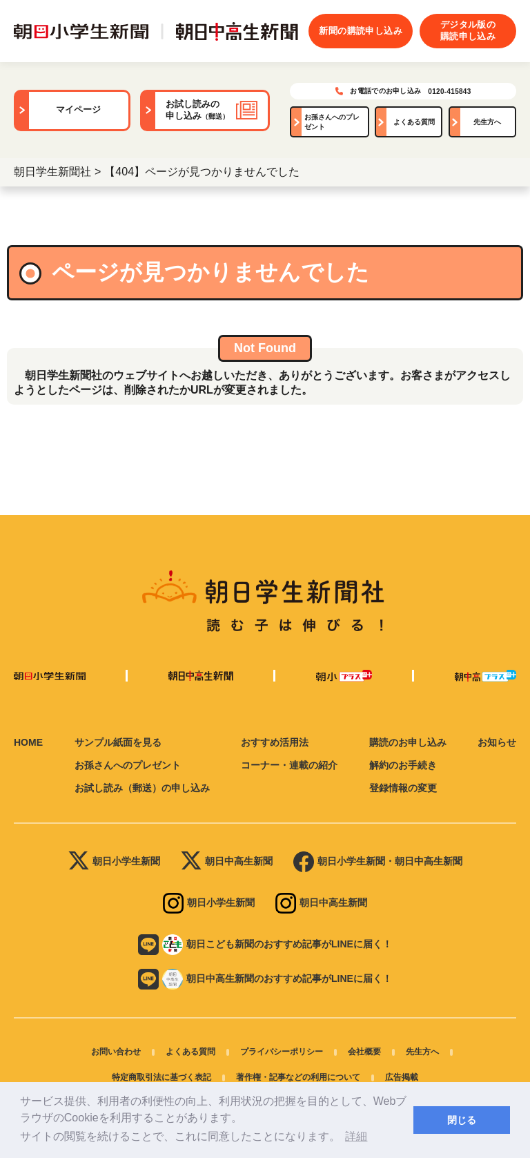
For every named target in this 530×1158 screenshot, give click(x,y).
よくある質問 (414, 122)
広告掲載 (401, 1077)
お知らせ (497, 742)
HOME (28, 742)
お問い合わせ (116, 1051)
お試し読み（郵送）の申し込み (142, 787)
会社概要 (364, 1051)
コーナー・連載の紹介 (289, 765)
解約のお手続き (403, 765)
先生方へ (487, 122)
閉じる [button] (461, 1120)
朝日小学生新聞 (114, 861)
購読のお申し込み (407, 742)
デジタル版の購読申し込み (467, 30)
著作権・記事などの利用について (298, 1077)
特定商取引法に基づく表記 (161, 1077)
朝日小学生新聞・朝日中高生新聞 (377, 861)
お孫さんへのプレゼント (332, 122)
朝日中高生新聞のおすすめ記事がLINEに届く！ (265, 979)
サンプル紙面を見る (118, 742)
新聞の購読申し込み (360, 31)
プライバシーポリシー (281, 1051)
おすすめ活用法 (274, 742)
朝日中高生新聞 (227, 861)
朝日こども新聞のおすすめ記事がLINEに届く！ (265, 944)
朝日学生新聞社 (52, 171)
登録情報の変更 (403, 787)
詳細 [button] (356, 1136)
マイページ (78, 110)
